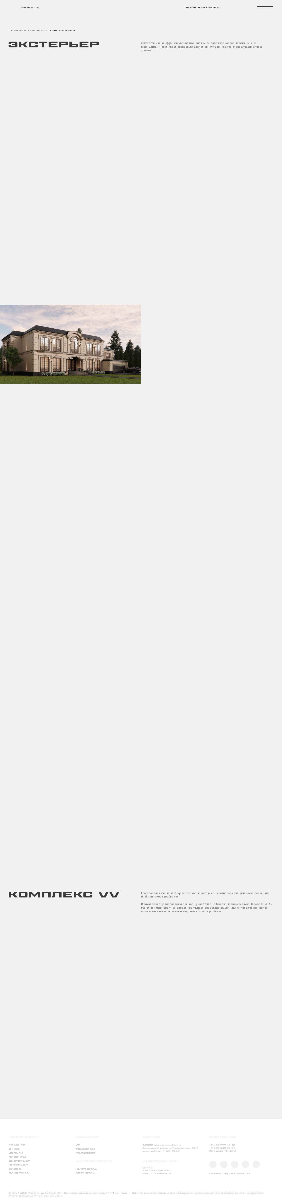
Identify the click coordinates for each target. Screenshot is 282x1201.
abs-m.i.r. (30, 7)
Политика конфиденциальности (229, 1173)
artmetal (85, 1173)
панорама (19, 1173)
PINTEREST (85, 1153)
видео (15, 1169)
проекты (39, 31)
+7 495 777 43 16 (222, 1145)
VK (78, 1145)
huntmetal (86, 1169)
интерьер (18, 1165)
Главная (17, 1145)
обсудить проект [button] (203, 7)
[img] (12, 7)
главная (17, 31)
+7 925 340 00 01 (222, 1148)
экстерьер (19, 1161)
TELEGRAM (85, 1149)
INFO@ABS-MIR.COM (222, 1151)
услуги (16, 1153)
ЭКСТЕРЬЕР (63, 31)
